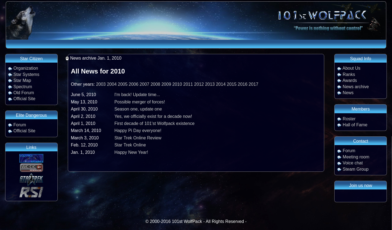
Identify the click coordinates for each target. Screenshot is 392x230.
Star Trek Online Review (137, 138)
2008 (155, 84)
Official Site (24, 98)
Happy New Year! (131, 152)
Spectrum (22, 86)
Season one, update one (138, 109)
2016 (242, 84)
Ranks (349, 74)
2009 (166, 84)
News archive (356, 86)
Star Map (22, 80)
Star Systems (26, 74)
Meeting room (356, 157)
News (348, 92)
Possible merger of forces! (139, 102)
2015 (232, 84)
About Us (351, 68)
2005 (123, 84)
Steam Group (356, 169)
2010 (177, 84)
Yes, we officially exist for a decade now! (153, 116)
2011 (188, 84)
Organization (25, 68)
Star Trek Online (130, 145)
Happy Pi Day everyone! (137, 130)
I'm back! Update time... (137, 94)
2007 (144, 84)
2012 (199, 84)
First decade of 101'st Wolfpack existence (154, 123)
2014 (221, 84)
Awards (349, 80)
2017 (253, 84)
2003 (101, 84)
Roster (349, 118)
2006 (134, 84)
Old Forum (23, 92)
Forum (19, 124)
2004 (112, 84)
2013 (210, 84)
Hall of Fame (355, 124)
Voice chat (353, 163)
